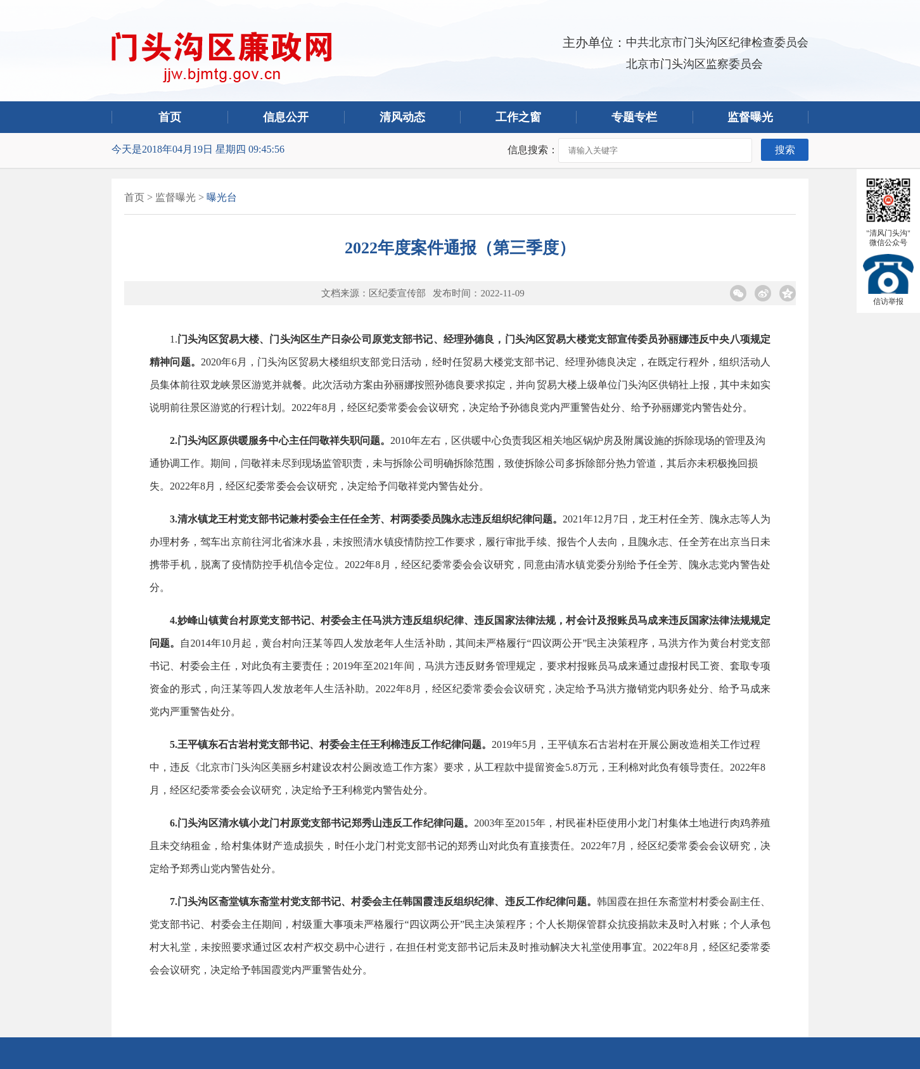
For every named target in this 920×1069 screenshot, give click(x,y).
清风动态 (402, 117)
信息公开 (286, 117)
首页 (169, 117)
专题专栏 (634, 117)
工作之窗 (518, 117)
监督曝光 (750, 117)
